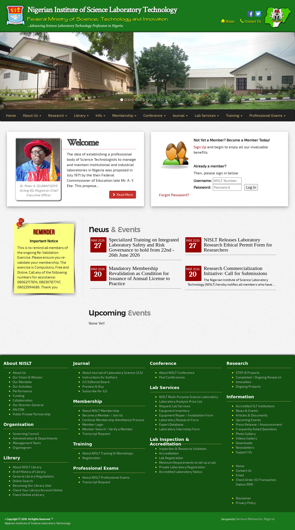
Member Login (92, 424)
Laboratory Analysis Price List (180, 401)
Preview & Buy (93, 386)
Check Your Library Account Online (37, 490)
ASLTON (18, 409)
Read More (122, 194)
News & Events (247, 411)
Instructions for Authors (99, 377)
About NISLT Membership (100, 411)
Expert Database (171, 424)
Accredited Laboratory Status (180, 472)
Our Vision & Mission (27, 377)
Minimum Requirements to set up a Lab (187, 462)
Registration (91, 458)
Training (234, 115)
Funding (18, 396)
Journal (180, 115)
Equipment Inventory (174, 411)
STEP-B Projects (248, 373)
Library (81, 115)
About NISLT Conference (177, 373)
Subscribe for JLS (94, 391)
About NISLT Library (27, 467)
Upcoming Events (248, 420)
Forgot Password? (174, 195)
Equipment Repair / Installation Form (186, 415)
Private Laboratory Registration (182, 467)
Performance (22, 391)
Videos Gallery (246, 438)
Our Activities (22, 386)
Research (57, 115)
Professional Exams (267, 115)
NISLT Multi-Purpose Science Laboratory (188, 397)
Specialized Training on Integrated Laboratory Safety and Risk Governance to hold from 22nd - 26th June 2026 (144, 247)
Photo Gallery (246, 434)
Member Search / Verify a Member (107, 429)
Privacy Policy (246, 503)
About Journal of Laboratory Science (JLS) (112, 373)
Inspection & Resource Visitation (182, 449)
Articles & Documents (252, 415)
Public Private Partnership (31, 414)
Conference (154, 115)
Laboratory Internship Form (179, 429)
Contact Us (250, 21)
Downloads (244, 443)
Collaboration (22, 400)
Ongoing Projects (248, 386)
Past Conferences (172, 377)
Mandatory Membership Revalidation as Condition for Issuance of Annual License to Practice (139, 275)
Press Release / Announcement (259, 424)
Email (240, 475)
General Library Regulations (33, 476)
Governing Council (26, 434)
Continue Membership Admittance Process (113, 420)
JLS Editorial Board (95, 382)
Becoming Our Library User (32, 485)
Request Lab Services (174, 406)
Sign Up (200, 147)
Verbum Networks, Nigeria (255, 519)
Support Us (244, 452)
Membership (124, 115)
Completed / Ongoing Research (258, 377)
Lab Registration (171, 458)
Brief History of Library (29, 472)
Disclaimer (243, 498)
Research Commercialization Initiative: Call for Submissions (235, 270)
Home (227, 21)
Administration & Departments (35, 438)
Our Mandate (22, 382)
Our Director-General (28, 405)
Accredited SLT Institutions (255, 406)
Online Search (23, 481)
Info (100, 115)
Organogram (22, 447)
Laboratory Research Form (179, 420)
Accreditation (169, 453)
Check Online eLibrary (28, 495)
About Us (32, 115)
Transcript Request (96, 434)
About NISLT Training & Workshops (107, 453)
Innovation (243, 382)
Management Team (27, 443)
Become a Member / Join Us (102, 415)
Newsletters (245, 447)
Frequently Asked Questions (256, 429)
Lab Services (207, 115)
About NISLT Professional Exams (106, 477)
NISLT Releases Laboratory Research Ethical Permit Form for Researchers (238, 245)
